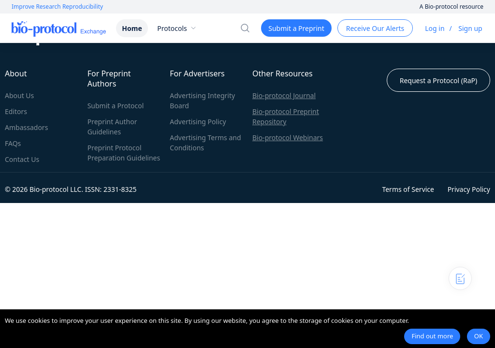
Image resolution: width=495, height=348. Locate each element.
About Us (19, 95)
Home (132, 28)
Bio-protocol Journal (284, 95)
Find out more (432, 336)
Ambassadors (26, 127)
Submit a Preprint (296, 28)
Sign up (470, 28)
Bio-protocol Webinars (287, 137)
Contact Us (22, 159)
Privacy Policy (469, 189)
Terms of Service (408, 189)
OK (478, 336)
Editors (16, 111)
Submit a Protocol (115, 105)
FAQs (13, 143)
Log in (434, 28)
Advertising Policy (198, 121)
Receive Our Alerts (375, 28)
